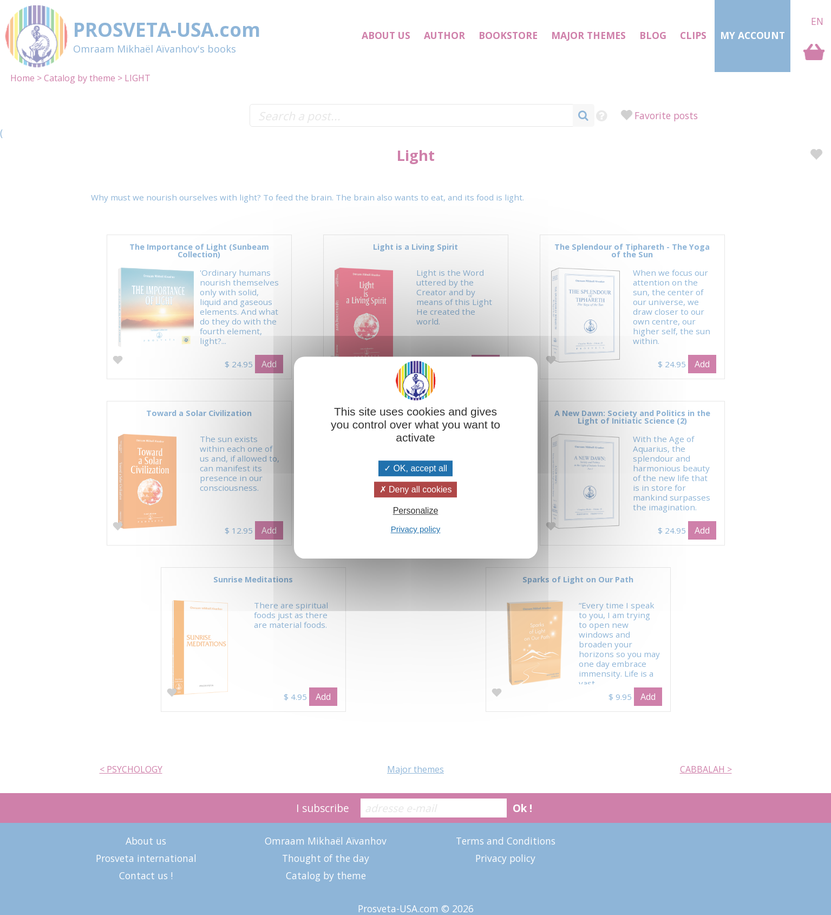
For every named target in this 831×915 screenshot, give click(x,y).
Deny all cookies (415, 489)
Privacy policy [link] (416, 529)
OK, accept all (415, 468)
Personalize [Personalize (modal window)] (416, 510)
